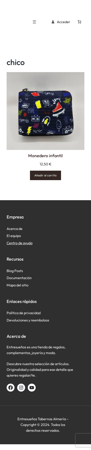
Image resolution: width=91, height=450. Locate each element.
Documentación (19, 278)
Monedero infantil (45, 155)
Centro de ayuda (19, 243)
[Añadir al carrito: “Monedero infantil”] (45, 175)
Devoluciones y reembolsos (28, 320)
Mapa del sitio (17, 285)
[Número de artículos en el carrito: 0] (79, 21)
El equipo (14, 235)
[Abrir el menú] (34, 21)
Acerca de (14, 228)
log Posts (16, 271)
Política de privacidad (24, 313)
